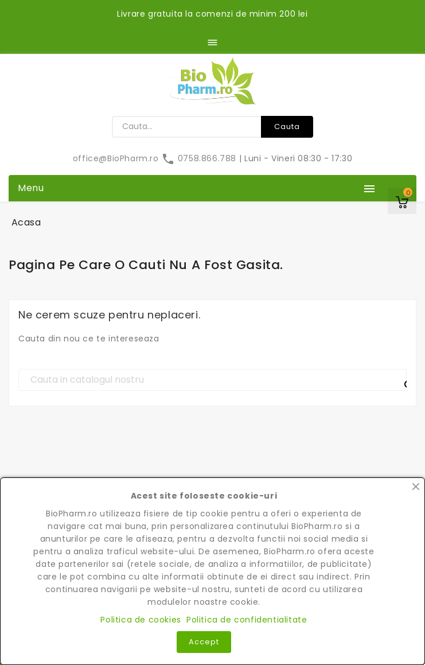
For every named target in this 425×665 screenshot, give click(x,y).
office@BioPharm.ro (117, 158)
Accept (204, 641)
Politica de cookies (140, 619)
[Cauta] (212, 380)
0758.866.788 (200, 158)
